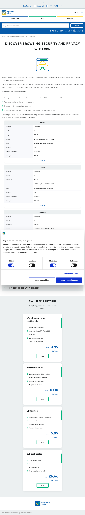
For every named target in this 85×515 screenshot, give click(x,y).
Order (42, 160)
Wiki (42, 18)
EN (76, 13)
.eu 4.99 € (61, 31)
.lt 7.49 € (53, 31)
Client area (15, 18)
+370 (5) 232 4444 (55, 6)
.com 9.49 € (70, 31)
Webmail (70, 18)
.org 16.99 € (79, 31)
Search (76, 26)
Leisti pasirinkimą (42, 280)
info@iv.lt (40, 6)
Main (3, 36)
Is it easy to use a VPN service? (24, 288)
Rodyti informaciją (71, 273)
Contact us (27, 6)
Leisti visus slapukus (69, 280)
